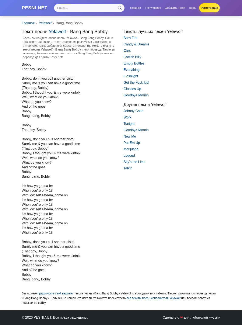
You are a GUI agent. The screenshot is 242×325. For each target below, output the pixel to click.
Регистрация (209, 7)
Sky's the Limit (134, 162)
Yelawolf (45, 23)
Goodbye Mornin (136, 95)
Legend (129, 155)
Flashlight (131, 76)
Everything (132, 70)
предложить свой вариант (55, 293)
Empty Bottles (134, 63)
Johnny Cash (133, 111)
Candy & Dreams (137, 44)
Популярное (153, 7)
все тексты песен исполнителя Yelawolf (153, 298)
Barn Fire (131, 38)
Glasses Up (132, 89)
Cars (127, 50)
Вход (192, 7)
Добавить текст (175, 7)
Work (127, 117)
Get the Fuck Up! (136, 82)
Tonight (129, 123)
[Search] (89, 8)
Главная (28, 23)
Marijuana (131, 149)
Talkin (128, 168)
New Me (130, 136)
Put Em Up (132, 143)
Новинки (135, 7)
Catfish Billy (132, 57)
